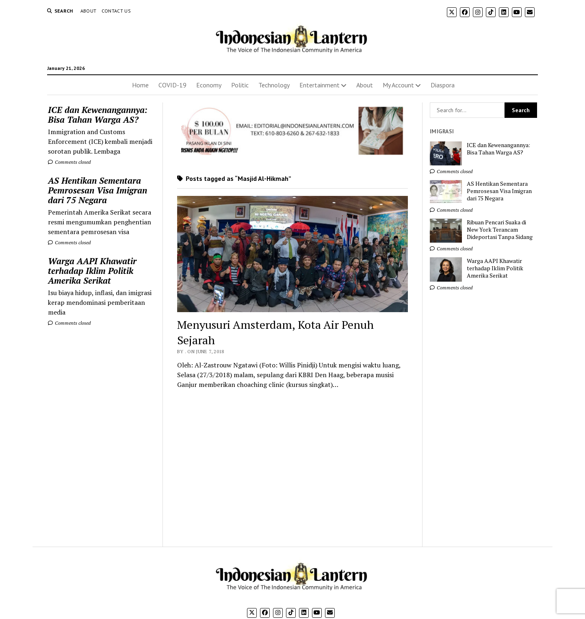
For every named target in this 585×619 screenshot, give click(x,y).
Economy (208, 85)
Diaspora (443, 85)
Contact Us (116, 11)
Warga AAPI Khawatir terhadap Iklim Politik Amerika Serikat (92, 270)
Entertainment (319, 85)
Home (140, 85)
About (88, 11)
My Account (398, 85)
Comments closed (69, 162)
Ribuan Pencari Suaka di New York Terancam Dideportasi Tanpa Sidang (500, 230)
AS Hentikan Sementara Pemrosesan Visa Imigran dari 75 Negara (97, 190)
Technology (274, 85)
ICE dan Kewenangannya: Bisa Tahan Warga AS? (97, 114)
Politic (240, 85)
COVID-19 (172, 85)
